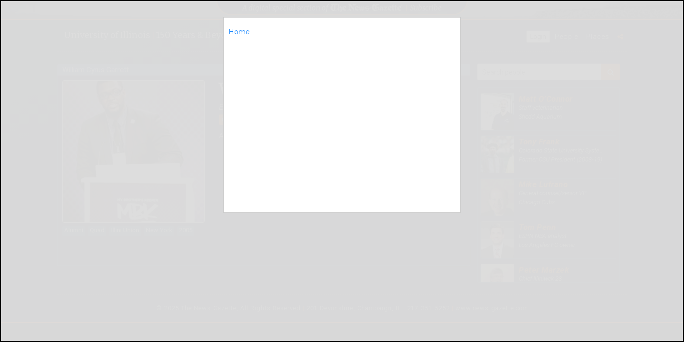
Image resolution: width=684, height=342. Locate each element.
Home (239, 31)
